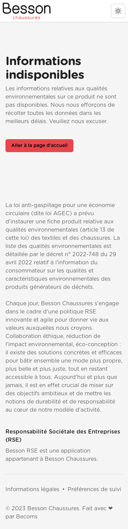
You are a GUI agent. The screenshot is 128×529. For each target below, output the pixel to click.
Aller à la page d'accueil (39, 145)
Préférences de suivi (94, 489)
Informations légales (32, 489)
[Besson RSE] (27, 11)
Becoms (27, 516)
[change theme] (118, 11)
